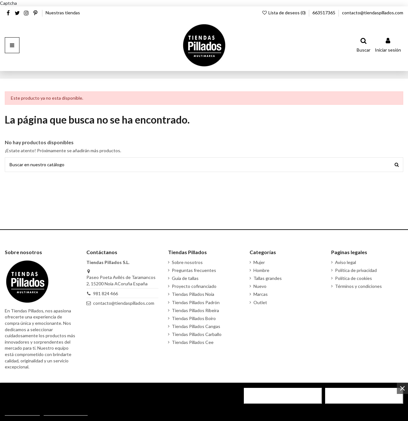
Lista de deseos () (284, 12)
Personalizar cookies (66, 412)
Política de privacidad (356, 270)
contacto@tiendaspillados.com (372, 12)
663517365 (324, 12)
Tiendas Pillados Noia (193, 294)
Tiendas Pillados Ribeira (195, 310)
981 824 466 (105, 293)
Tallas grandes (267, 278)
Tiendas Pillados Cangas (196, 326)
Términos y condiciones (358, 286)
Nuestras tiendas (63, 12)
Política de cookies (353, 278)
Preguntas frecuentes (194, 270)
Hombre (261, 270)
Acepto (364, 396)
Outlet (260, 302)
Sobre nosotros (187, 262)
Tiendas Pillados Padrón (196, 302)
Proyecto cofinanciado (194, 286)
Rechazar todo (283, 396)
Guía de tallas (185, 278)
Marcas (260, 294)
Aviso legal (345, 262)
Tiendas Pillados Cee (193, 342)
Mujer (259, 262)
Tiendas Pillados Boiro (194, 318)
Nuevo (259, 286)
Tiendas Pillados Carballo (197, 334)
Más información (22, 412)
